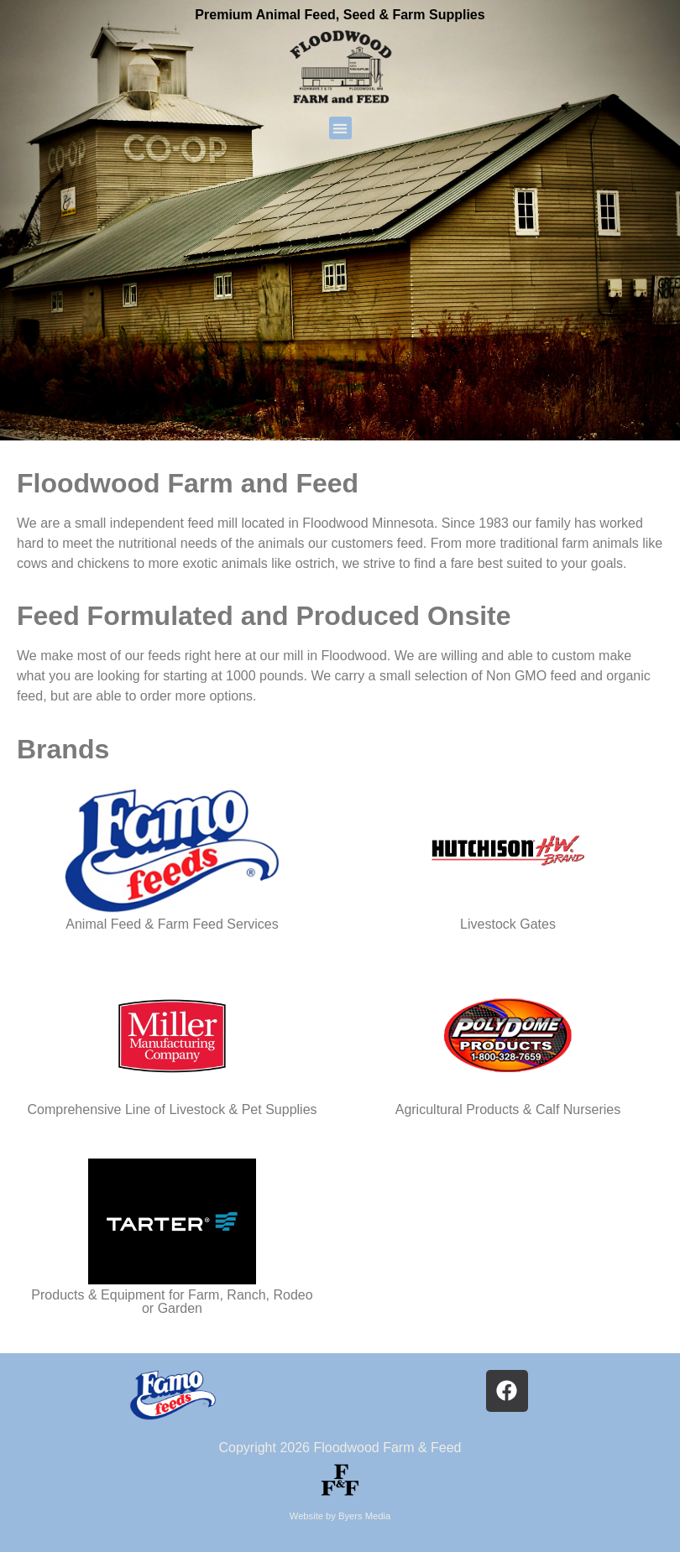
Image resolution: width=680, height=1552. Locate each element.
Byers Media (364, 1516)
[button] (340, 128)
